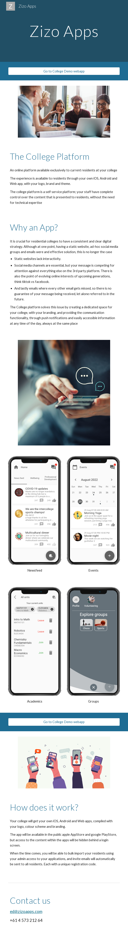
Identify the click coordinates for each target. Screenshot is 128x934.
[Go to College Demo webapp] (64, 71)
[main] (64, 31)
